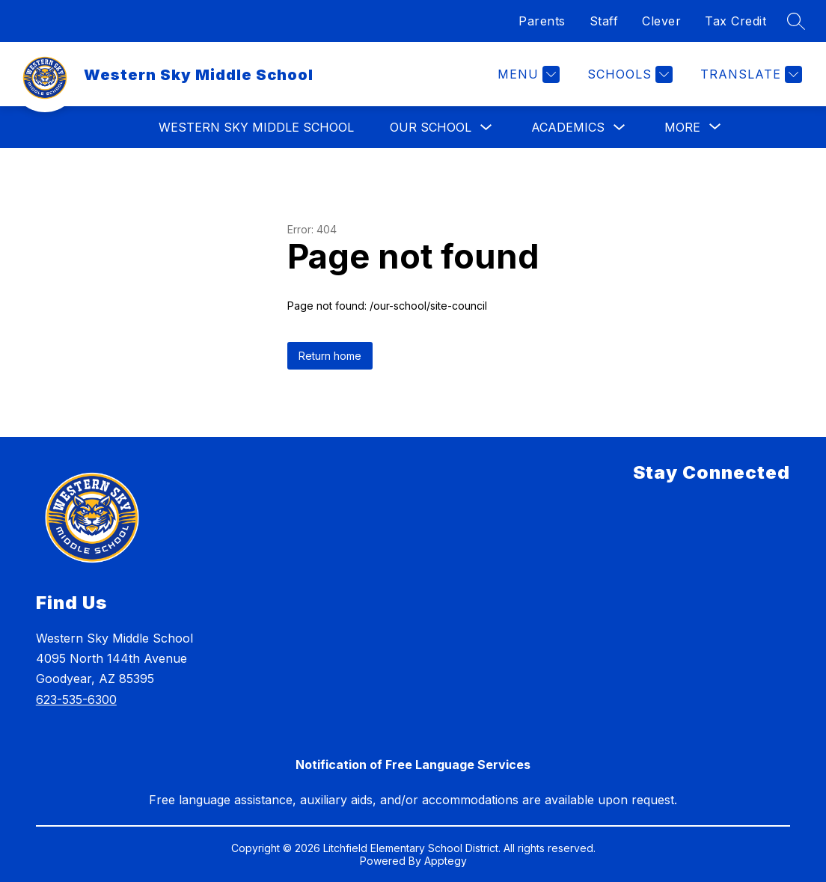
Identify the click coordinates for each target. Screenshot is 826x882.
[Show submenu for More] (682, 127)
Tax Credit (735, 20)
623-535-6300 (76, 699)
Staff (604, 20)
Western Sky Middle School (256, 127)
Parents (542, 20)
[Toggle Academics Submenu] (619, 127)
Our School (430, 127)
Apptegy (445, 860)
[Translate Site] (749, 74)
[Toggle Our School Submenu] (486, 127)
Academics (568, 127)
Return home (330, 355)
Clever (661, 20)
